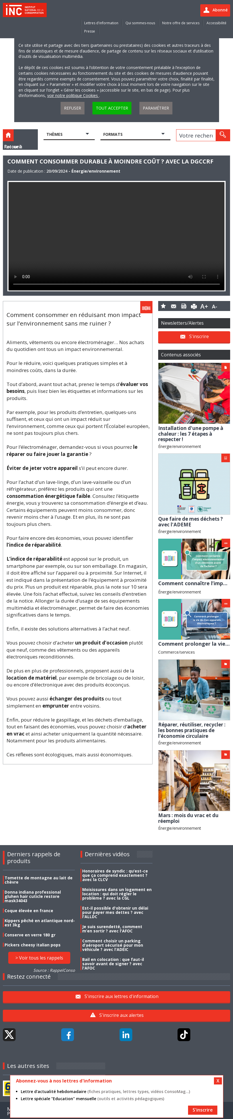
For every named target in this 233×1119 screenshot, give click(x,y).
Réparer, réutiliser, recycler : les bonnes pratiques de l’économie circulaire (192, 730)
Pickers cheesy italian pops (33, 945)
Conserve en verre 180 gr (30, 935)
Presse (89, 31)
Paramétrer (156, 108)
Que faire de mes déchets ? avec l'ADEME (190, 522)
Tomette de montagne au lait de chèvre (39, 880)
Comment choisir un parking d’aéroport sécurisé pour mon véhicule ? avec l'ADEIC (112, 945)
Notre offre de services (180, 23)
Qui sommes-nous (140, 23)
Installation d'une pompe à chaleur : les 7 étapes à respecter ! (190, 434)
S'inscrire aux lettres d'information (121, 996)
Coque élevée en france (29, 910)
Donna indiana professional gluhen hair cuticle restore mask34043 (33, 896)
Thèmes (54, 134)
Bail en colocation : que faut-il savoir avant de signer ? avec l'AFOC (113, 964)
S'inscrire (199, 336)
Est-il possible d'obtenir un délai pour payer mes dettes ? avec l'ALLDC (115, 912)
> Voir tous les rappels (39, 958)
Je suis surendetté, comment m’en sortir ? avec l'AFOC (112, 929)
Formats (113, 134)
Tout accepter (112, 108)
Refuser (72, 108)
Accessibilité (216, 23)
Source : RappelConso (54, 970)
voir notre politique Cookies (73, 95)
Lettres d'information (101, 23)
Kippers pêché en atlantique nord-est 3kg (40, 923)
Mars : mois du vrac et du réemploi (188, 818)
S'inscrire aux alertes (121, 1015)
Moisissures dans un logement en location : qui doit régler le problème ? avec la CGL (117, 894)
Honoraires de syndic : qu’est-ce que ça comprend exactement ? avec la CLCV (115, 875)
